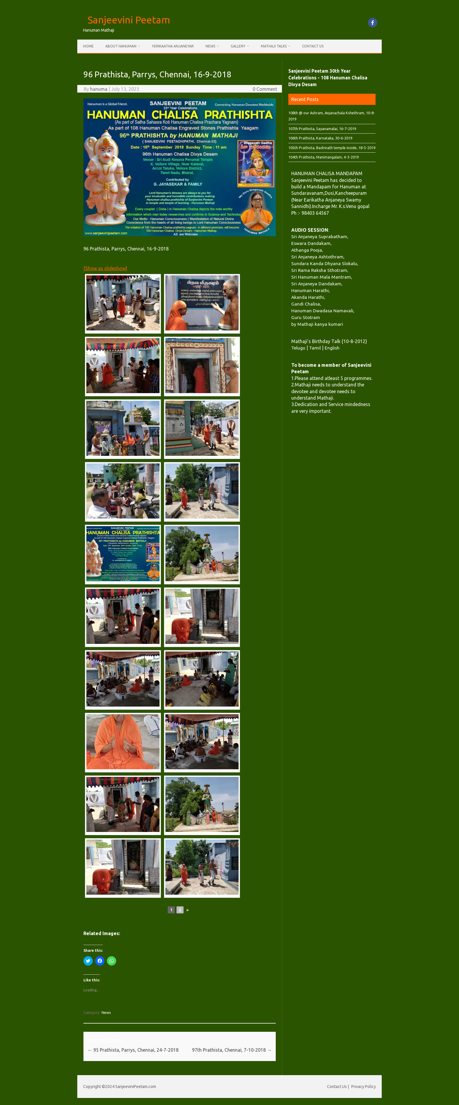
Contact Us (312, 46)
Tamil (315, 347)
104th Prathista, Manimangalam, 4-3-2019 (323, 157)
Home (88, 46)
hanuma (98, 89)
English (332, 347)
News (210, 46)
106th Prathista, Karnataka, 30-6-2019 (320, 138)
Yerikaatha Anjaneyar (173, 46)
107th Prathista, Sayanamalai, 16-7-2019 (322, 129)
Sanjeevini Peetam (129, 19)
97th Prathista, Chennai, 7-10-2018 (232, 1050)
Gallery (238, 46)
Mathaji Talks (274, 46)
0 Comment (265, 89)
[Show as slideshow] (105, 268)
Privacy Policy (363, 1086)
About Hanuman (120, 46)
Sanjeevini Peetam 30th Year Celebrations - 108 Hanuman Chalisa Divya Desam (327, 77)
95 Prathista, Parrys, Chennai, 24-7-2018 (133, 1050)
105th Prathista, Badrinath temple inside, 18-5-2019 (332, 148)
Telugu (298, 347)
